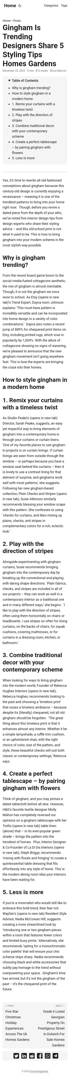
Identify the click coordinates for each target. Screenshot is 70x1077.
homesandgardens (39, 1071)
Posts (17, 21)
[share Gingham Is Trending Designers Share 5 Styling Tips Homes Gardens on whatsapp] (47, 1056)
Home (10, 5)
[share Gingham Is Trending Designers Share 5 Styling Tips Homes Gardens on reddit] (32, 1056)
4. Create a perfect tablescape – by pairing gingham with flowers (34, 147)
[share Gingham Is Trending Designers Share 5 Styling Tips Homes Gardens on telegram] (55, 1056)
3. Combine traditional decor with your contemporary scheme (33, 131)
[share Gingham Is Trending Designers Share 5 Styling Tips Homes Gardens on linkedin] (24, 1056)
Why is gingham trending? (32, 88)
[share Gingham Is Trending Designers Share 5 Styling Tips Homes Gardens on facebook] (40, 1056)
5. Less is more (24, 158)
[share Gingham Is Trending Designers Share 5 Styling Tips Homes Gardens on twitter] (16, 1056)
